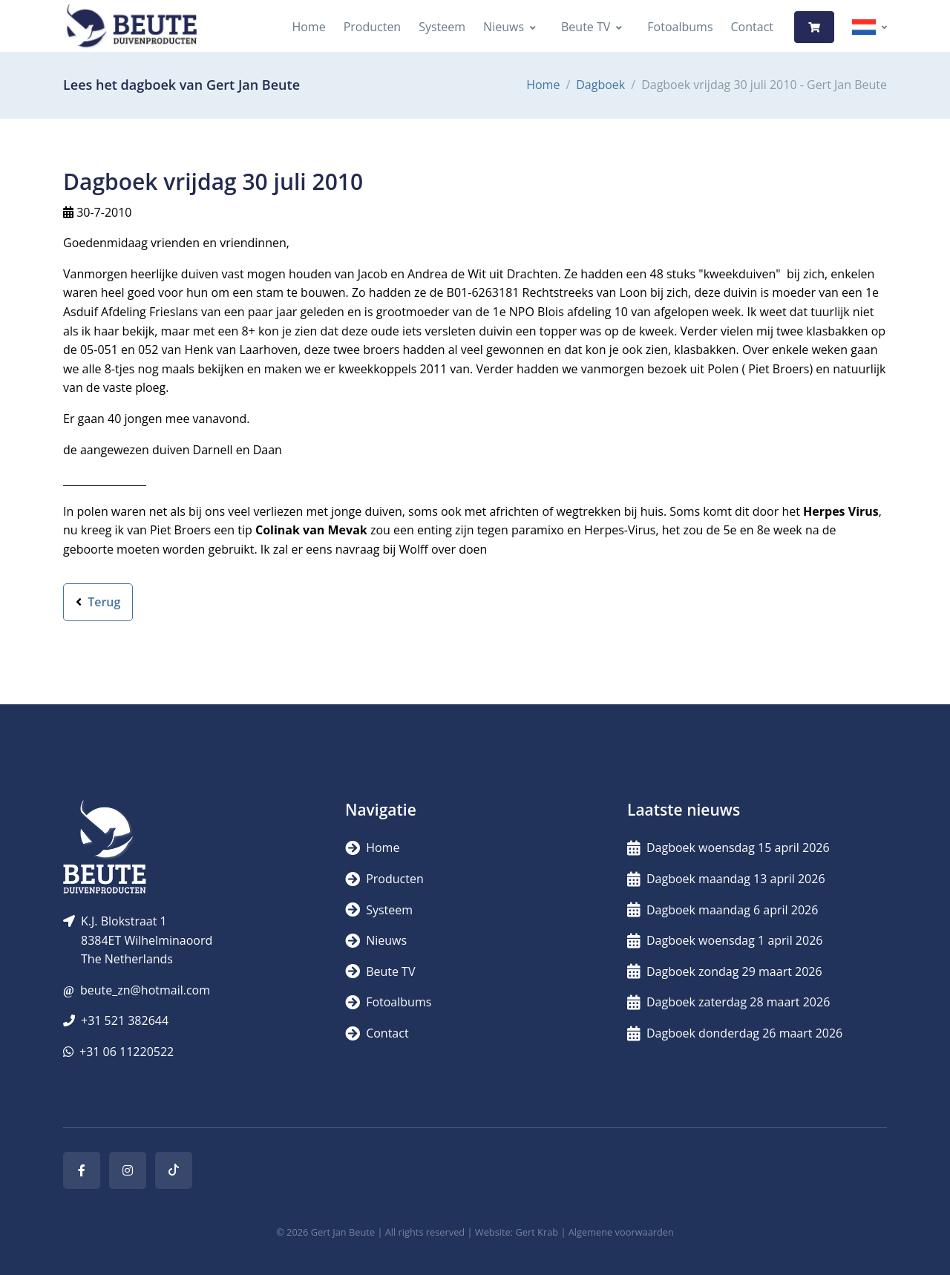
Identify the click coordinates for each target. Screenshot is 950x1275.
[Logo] (131, 27)
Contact (752, 27)
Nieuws (503, 27)
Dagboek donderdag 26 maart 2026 (734, 1033)
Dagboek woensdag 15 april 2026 (728, 847)
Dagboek (600, 84)
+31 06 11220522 (126, 1051)
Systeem (442, 27)
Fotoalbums (679, 27)
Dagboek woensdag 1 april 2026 (724, 940)
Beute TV (585, 27)
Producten (373, 27)
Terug (98, 602)
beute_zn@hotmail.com (145, 990)
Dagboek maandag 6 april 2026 (722, 910)
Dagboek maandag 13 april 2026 (726, 879)
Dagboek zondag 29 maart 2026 (724, 971)
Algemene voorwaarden (621, 1232)
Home (308, 27)
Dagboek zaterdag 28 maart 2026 (728, 1002)
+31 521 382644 (124, 1020)
